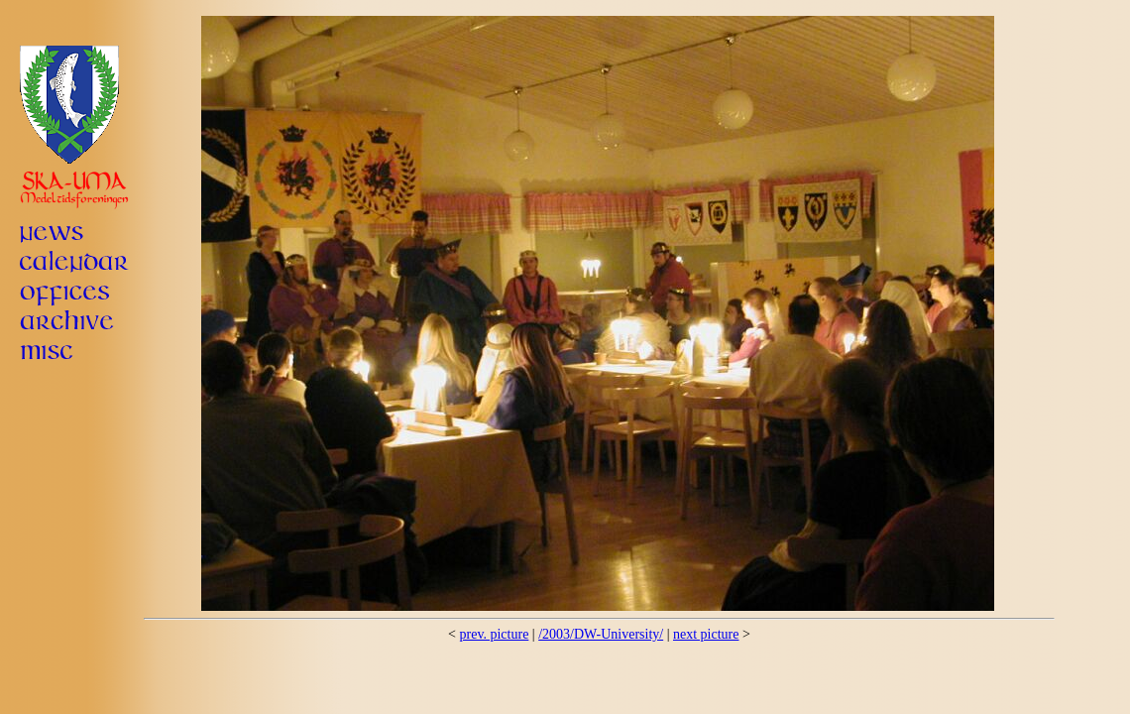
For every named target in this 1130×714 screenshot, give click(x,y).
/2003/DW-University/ (600, 634)
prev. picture (494, 634)
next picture (705, 634)
